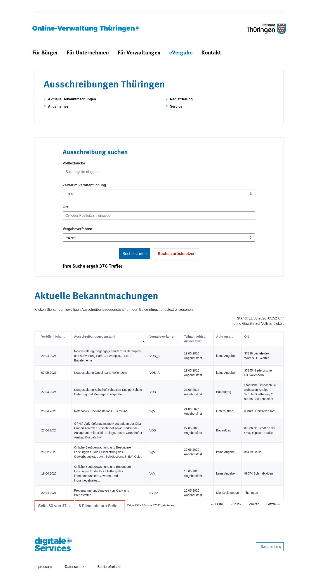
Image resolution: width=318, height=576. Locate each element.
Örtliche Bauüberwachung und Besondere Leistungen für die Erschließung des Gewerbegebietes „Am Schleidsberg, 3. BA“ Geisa (108, 452)
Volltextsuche (74, 163)
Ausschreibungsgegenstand (94, 336)
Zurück (236, 504)
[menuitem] (45, 53)
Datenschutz (74, 567)
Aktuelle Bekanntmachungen (72, 99)
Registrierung (181, 99)
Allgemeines (58, 106)
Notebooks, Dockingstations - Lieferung (100, 411)
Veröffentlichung (53, 336)
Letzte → (273, 504)
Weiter (254, 504)
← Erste (216, 504)
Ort (65, 207)
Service (176, 106)
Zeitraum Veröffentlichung (84, 185)
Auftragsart (224, 336)
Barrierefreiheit (108, 567)
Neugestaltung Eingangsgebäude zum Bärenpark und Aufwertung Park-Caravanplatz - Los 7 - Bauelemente (107, 355)
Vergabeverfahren (77, 229)
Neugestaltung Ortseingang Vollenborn (100, 372)
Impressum (43, 567)
